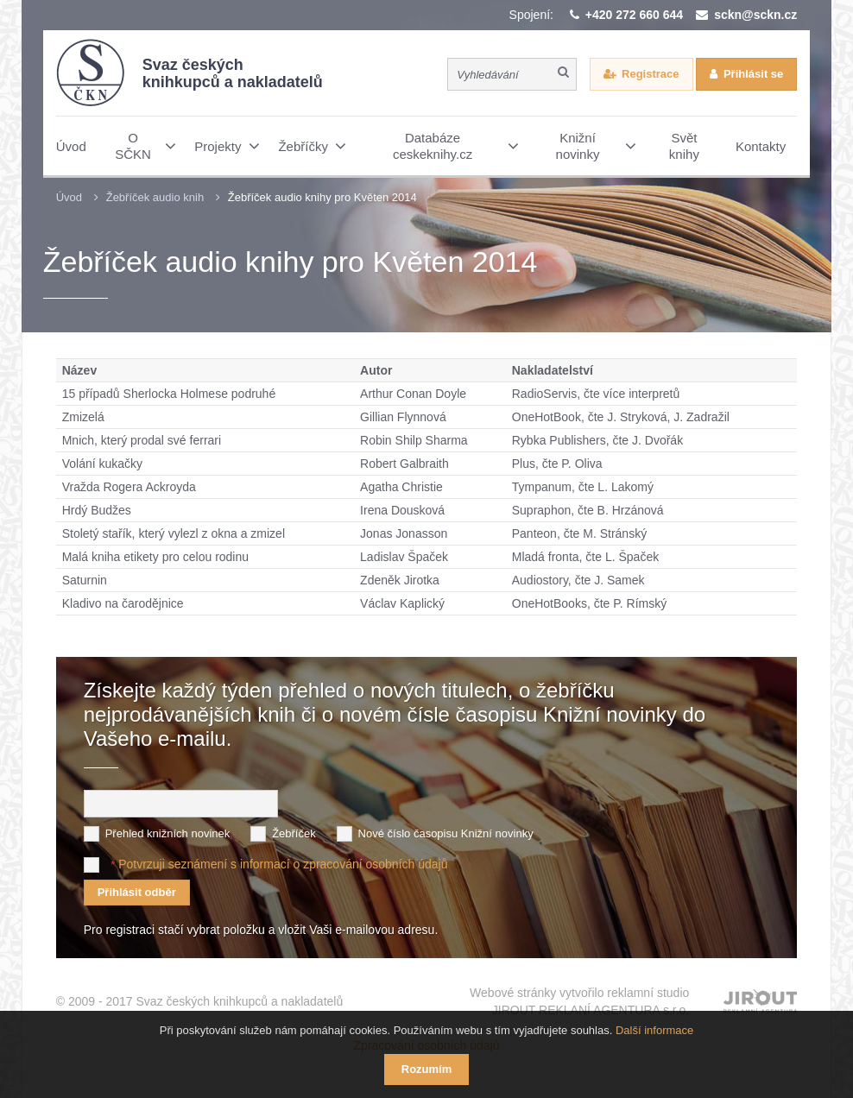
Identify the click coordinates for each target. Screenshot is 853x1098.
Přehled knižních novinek (168, 833)
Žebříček (294, 833)
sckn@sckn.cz (755, 15)
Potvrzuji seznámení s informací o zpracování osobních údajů (282, 864)
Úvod (69, 197)
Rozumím (426, 1069)
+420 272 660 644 (634, 15)
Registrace (650, 73)
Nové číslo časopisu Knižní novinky (446, 833)
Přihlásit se (753, 73)
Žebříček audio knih (155, 197)
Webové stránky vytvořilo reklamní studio (579, 1002)
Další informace (654, 1030)
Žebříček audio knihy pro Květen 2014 (322, 197)
